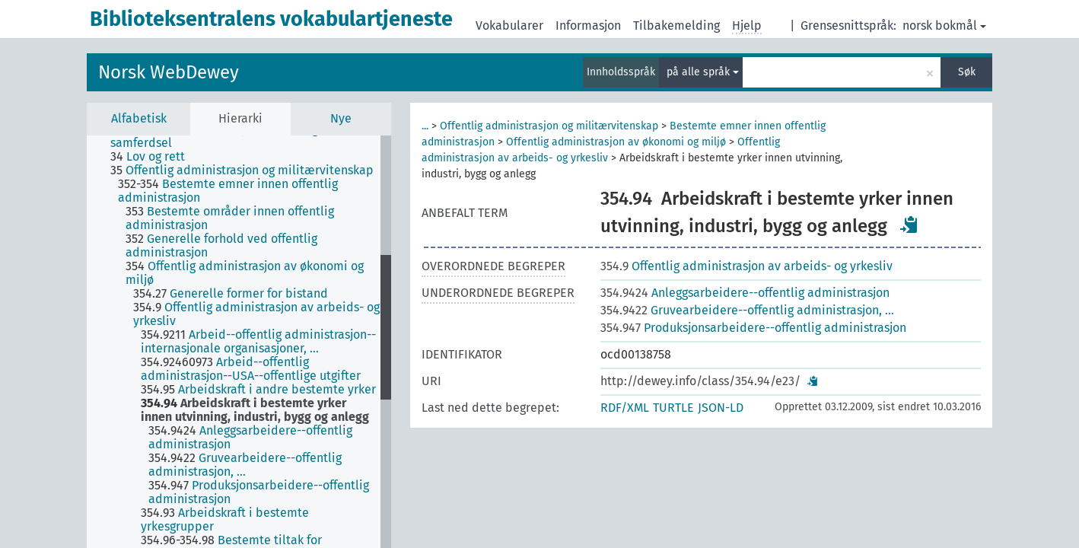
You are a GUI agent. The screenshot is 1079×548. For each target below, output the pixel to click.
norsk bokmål (944, 25)
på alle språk (703, 71)
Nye (341, 118)
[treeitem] (251, 136)
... (425, 125)
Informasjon (588, 25)
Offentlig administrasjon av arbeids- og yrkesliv (746, 266)
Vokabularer (509, 25)
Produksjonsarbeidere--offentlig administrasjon (753, 327)
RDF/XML (624, 407)
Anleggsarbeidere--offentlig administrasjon (745, 292)
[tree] (239, 341)
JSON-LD (720, 407)
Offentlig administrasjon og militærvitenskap (549, 125)
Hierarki (240, 118)
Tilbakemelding (676, 25)
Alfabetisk (139, 118)
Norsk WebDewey (168, 72)
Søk (967, 71)
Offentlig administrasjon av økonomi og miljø (616, 141)
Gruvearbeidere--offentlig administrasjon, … (747, 310)
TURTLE (673, 407)
